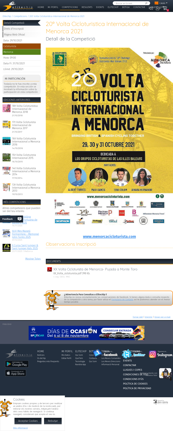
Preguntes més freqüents (48, 361)
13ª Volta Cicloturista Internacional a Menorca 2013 (26, 187)
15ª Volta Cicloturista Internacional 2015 (24, 156)
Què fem (79, 358)
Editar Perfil (66, 358)
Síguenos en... (108, 352)
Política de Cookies (135, 383)
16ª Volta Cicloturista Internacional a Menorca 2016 (26, 141)
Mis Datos (66, 355)
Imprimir (148, 317)
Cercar (146, 3)
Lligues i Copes (157, 7)
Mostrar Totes (33, 258)
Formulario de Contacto (122, 299)
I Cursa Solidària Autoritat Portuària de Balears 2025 (24, 219)
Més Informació (20, 428)
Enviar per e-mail (162, 317)
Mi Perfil (53, 7)
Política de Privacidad (137, 388)
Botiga (126, 7)
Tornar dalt (138, 317)
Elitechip (113, 7)
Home (41, 7)
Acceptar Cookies (28, 420)
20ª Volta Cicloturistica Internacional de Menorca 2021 (56, 16)
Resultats (87, 7)
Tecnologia (80, 361)
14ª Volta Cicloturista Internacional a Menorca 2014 (26, 171)
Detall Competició (14, 22)
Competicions (70, 7)
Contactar (139, 7)
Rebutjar (53, 420)
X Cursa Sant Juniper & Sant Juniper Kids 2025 (25, 247)
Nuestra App (80, 364)
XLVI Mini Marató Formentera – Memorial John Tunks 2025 (25, 234)
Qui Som (79, 355)
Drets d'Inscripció (14, 28)
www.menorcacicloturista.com (109, 236)
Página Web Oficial (14, 34)
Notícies (40, 355)
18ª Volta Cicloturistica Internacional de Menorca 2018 (25, 108)
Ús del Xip (41, 358)
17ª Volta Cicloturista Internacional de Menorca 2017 (24, 125)
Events (100, 7)
